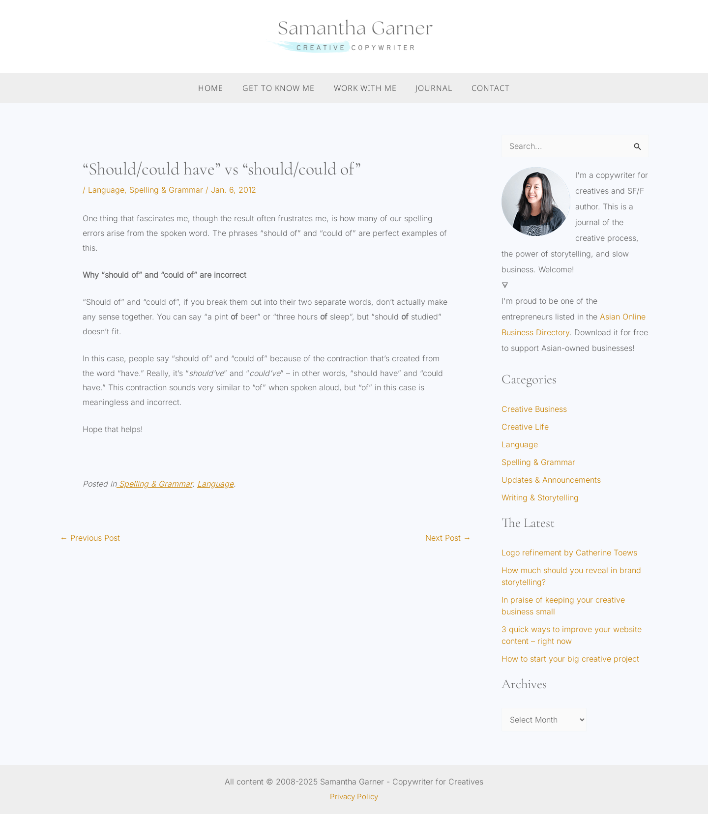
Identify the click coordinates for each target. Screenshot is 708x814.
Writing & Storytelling (540, 497)
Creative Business (534, 409)
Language (106, 190)
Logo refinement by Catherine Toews (569, 552)
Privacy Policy (354, 796)
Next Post (448, 538)
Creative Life (525, 427)
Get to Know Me (282, 88)
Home (217, 88)
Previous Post (90, 538)
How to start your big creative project (570, 659)
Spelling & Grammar (166, 190)
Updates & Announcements (551, 480)
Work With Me (365, 88)
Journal (431, 88)
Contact (484, 88)
